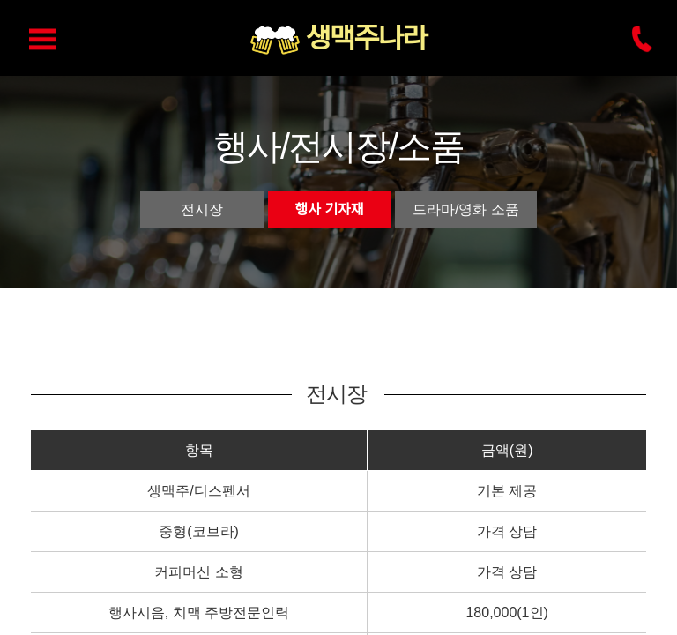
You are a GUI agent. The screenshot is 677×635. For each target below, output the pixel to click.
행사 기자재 (329, 209)
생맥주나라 (365, 39)
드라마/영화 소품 (466, 209)
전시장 (202, 209)
